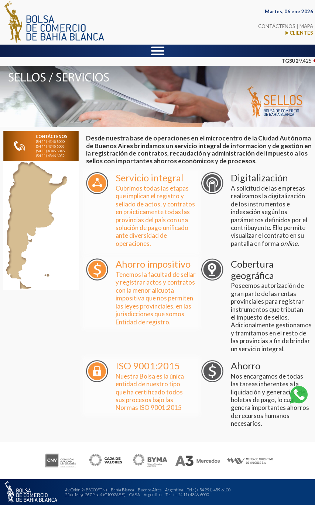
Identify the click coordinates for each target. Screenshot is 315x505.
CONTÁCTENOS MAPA (285, 26)
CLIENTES (301, 33)
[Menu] (157, 51)
